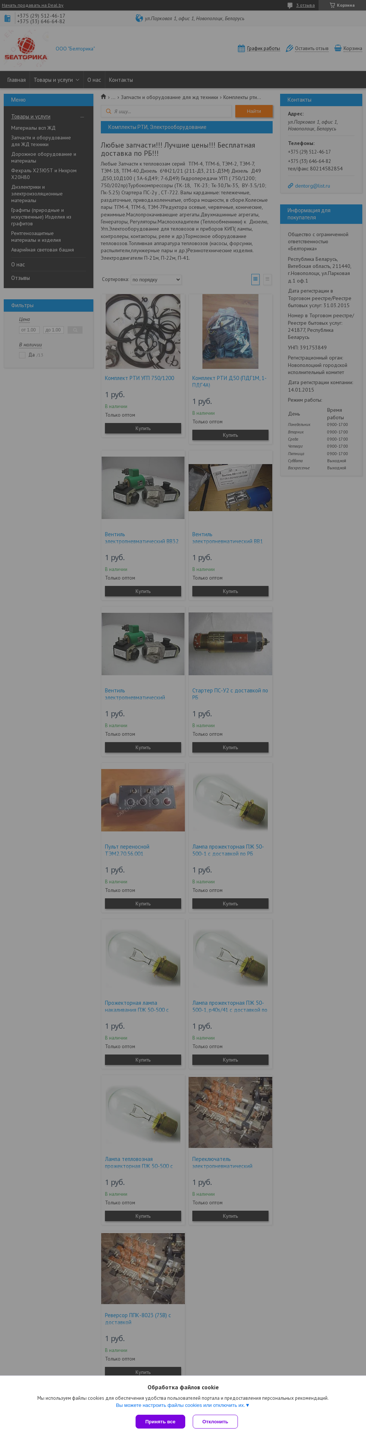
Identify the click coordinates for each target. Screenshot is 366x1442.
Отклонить (215, 1421)
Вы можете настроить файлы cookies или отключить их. (180, 1405)
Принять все (160, 1421)
